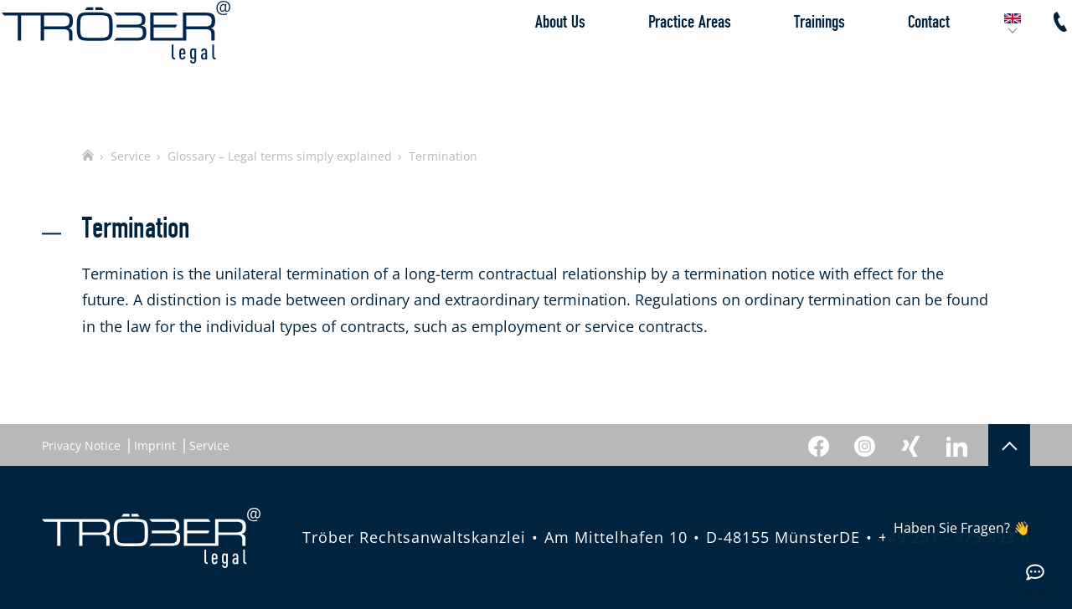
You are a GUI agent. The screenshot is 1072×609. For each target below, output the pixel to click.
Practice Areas (649, 62)
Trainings (779, 62)
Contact (889, 62)
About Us (520, 62)
